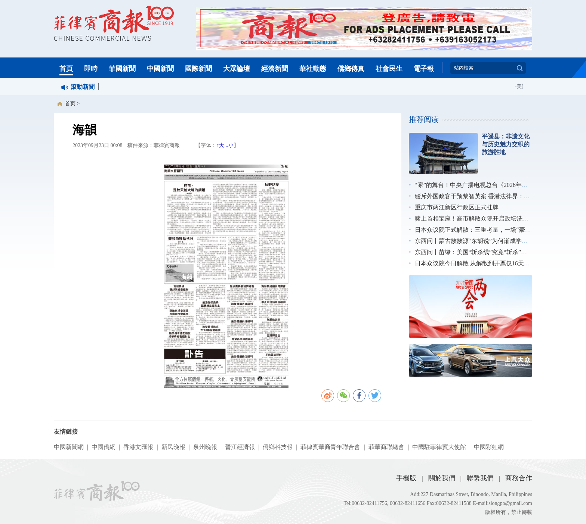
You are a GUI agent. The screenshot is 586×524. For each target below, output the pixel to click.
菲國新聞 (122, 68)
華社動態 (312, 68)
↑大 (220, 145)
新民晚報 (173, 447)
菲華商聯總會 (386, 447)
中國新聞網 (69, 447)
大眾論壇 (236, 68)
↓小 (230, 145)
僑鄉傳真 (350, 68)
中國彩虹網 (489, 447)
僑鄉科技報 (278, 447)
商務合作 (518, 478)
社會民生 (389, 68)
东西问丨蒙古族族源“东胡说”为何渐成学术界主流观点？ (489, 241)
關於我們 (441, 478)
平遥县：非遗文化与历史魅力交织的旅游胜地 (506, 144)
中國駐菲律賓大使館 (439, 447)
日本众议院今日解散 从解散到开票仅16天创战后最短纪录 (490, 263)
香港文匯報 (138, 447)
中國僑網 (103, 447)
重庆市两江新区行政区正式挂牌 (457, 207)
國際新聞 (198, 68)
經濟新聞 (274, 68)
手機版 (406, 478)
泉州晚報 (205, 447)
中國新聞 (160, 68)
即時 (91, 68)
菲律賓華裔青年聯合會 (330, 447)
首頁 (66, 68)
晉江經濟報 (240, 447)
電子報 (424, 68)
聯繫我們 (480, 478)
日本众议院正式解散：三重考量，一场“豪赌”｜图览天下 (489, 230)
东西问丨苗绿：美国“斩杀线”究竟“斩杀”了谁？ (477, 252)
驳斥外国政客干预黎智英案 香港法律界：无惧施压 (481, 196)
